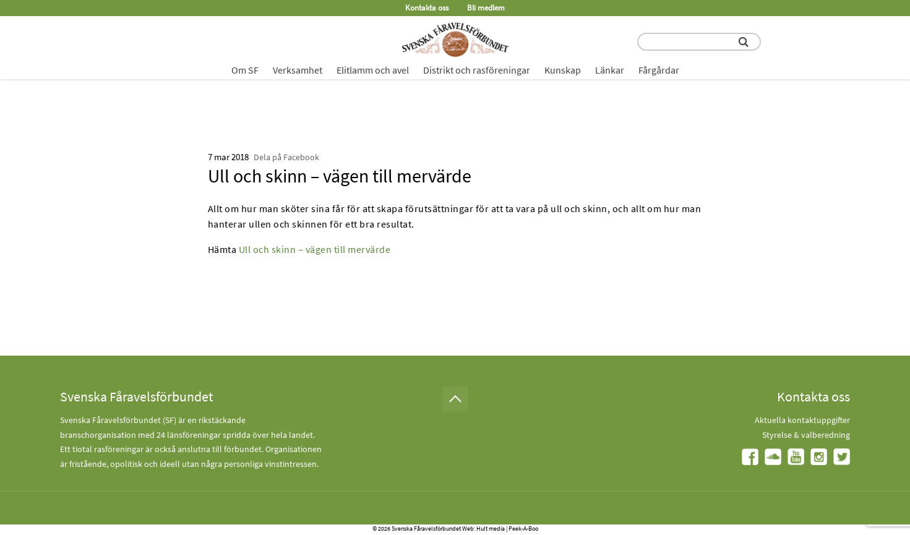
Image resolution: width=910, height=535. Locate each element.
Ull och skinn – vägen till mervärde (315, 249)
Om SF (245, 70)
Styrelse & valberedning (806, 434)
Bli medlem (486, 7)
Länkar (609, 70)
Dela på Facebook (286, 157)
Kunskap (562, 70)
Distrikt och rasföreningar (476, 70)
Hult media (490, 528)
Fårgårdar (658, 70)
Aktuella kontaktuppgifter (802, 420)
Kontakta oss (427, 7)
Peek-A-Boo (523, 528)
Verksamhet (297, 70)
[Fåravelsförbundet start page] (455, 39)
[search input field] (699, 42)
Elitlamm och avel (373, 70)
